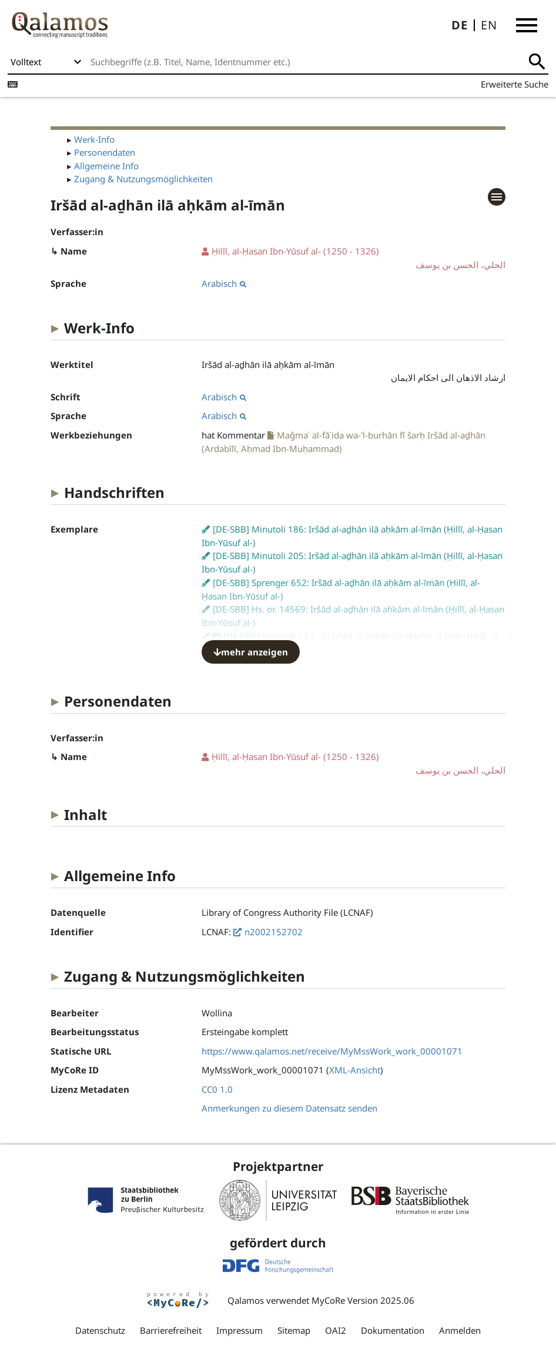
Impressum (239, 1330)
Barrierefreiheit (171, 1330)
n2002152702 (273, 932)
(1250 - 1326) (353, 258)
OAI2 (335, 1330)
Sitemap (293, 1330)
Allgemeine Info (106, 166)
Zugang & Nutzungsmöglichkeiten (143, 179)
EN (489, 25)
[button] (526, 25)
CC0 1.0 (217, 1089)
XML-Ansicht (354, 1070)
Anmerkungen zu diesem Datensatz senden (289, 1108)
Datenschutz (100, 1330)
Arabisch (224, 283)
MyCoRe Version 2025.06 (363, 1300)
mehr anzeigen (250, 652)
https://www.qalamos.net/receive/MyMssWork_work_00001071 (332, 1051)
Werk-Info (94, 139)
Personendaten (104, 152)
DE (459, 25)
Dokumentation (392, 1330)
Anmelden (460, 1330)
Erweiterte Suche (514, 84)
